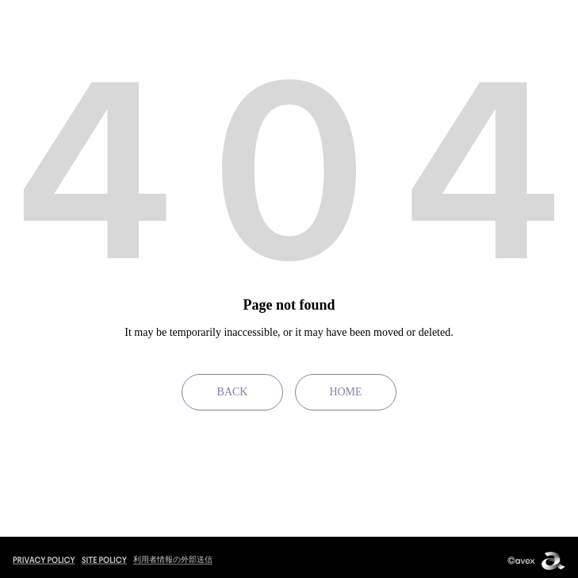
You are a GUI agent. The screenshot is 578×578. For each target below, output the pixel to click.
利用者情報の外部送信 (172, 559)
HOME (345, 392)
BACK (232, 392)
